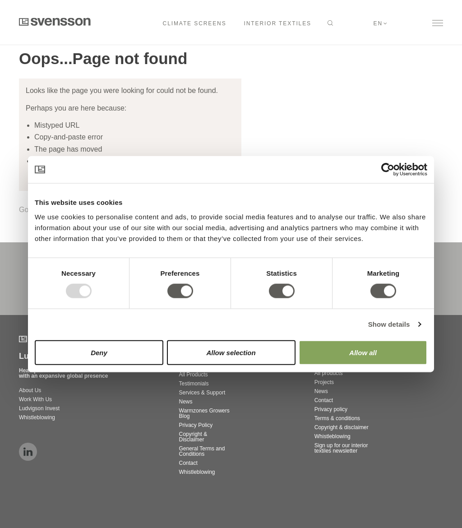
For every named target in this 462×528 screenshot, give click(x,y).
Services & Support (202, 392)
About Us (30, 390)
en (378, 23)
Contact (188, 463)
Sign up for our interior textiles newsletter (341, 448)
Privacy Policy (196, 425)
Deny (99, 352)
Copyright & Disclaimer (193, 437)
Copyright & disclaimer (341, 427)
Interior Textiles (277, 23)
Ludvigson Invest (40, 408)
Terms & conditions (337, 418)
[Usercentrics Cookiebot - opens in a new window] (387, 169)
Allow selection (230, 352)
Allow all (363, 352)
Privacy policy (330, 409)
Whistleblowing (37, 417)
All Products (193, 374)
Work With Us (35, 399)
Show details (389, 324)
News (186, 401)
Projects (324, 382)
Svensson (55, 21)
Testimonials (194, 383)
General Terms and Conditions (202, 451)
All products (328, 373)
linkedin (28, 452)
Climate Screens (194, 23)
